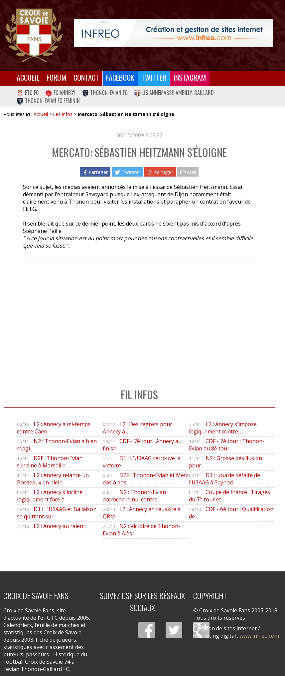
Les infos (62, 114)
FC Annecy (60, 93)
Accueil (28, 77)
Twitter (153, 77)
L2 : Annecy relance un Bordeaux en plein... (53, 478)
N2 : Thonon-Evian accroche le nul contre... (134, 495)
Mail (188, 172)
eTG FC (28, 93)
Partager (95, 172)
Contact (86, 77)
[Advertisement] (139, 317)
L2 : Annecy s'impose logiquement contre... (223, 427)
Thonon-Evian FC (105, 93)
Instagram (189, 77)
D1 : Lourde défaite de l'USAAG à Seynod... (224, 478)
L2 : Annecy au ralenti (60, 526)
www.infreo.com (259, 635)
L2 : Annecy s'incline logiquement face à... (49, 495)
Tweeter (127, 172)
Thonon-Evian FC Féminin (48, 101)
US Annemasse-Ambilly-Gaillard (174, 93)
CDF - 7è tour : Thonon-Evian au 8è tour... (226, 444)
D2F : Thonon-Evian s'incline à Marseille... (49, 461)
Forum (57, 77)
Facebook (120, 77)
